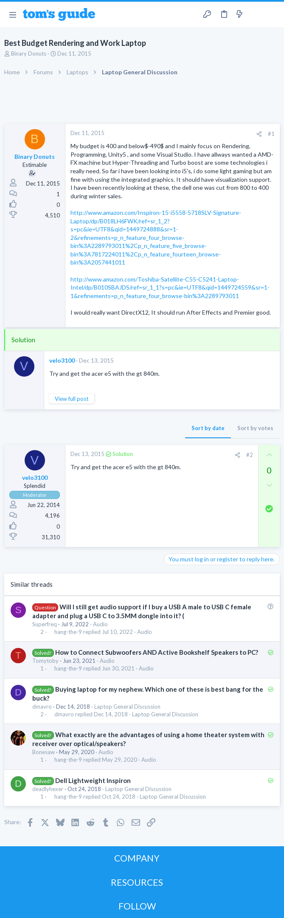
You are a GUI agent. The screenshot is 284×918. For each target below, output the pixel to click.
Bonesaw (43, 752)
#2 (249, 454)
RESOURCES (137, 882)
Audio (100, 624)
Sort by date (208, 428)
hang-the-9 (68, 632)
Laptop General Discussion (127, 706)
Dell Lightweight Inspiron (93, 780)
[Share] (259, 134)
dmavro (42, 706)
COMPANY (137, 858)
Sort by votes (255, 428)
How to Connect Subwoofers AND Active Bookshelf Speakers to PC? (156, 652)
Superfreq (44, 624)
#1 (271, 133)
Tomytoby (45, 660)
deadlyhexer (47, 789)
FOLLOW (137, 906)
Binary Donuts (28, 53)
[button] (12, 14)
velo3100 (62, 360)
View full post (71, 398)
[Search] (272, 14)
